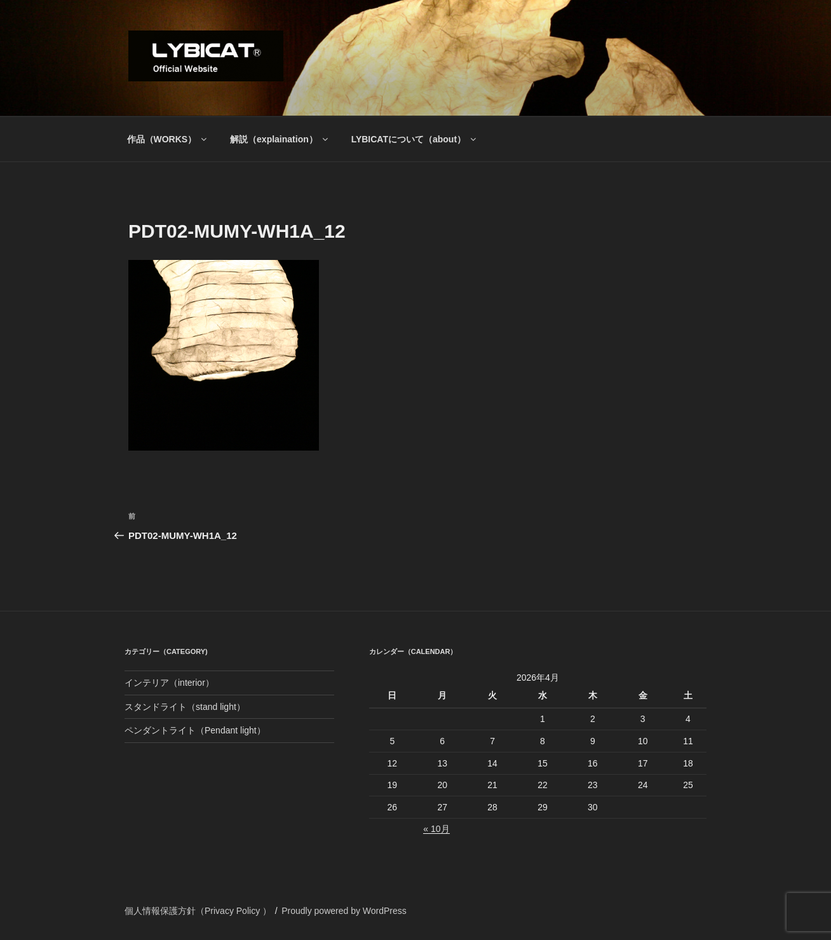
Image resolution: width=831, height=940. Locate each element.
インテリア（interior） (169, 683)
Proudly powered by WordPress (344, 911)
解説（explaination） (280, 139)
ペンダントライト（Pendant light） (195, 730)
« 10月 (436, 829)
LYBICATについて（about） (414, 139)
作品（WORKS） (168, 139)
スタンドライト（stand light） (185, 707)
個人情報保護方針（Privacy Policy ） (198, 911)
